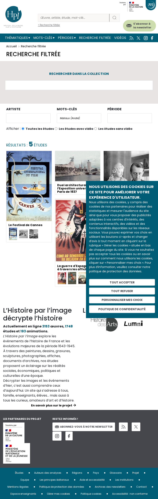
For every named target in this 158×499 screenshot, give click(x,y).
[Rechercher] (73, 18)
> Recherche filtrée (49, 25)
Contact (141, 487)
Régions (77, 473)
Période (114, 109)
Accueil (11, 46)
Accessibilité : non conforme (130, 494)
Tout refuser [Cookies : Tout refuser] (122, 291)
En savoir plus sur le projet (51, 405)
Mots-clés (42, 37)
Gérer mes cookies (58, 494)
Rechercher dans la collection (79, 73)
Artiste (13, 109)
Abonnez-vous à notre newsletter (84, 426)
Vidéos (120, 37)
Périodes (65, 37)
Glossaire (116, 473)
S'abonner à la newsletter (142, 25)
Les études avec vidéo (76, 129)
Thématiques (16, 37)
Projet (135, 473)
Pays (96, 473)
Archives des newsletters (110, 487)
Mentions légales (18, 487)
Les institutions (124, 480)
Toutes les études (40, 129)
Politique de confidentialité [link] (122, 309)
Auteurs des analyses (47, 473)
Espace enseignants (23, 494)
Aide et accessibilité (92, 480)
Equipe (25, 480)
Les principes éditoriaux (54, 480)
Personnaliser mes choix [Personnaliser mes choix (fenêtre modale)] (122, 300)
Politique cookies (91, 494)
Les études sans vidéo (115, 129)
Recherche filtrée (95, 37)
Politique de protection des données (61, 487)
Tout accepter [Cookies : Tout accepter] (122, 282)
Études (19, 473)
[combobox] (28, 118)
